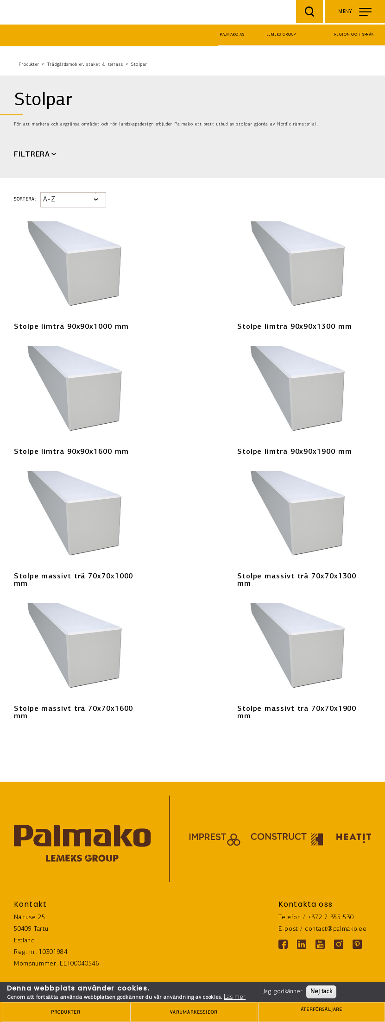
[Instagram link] (338, 944)
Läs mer (235, 997)
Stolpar (139, 64)
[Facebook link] (283, 944)
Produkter (29, 64)
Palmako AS (232, 34)
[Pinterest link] (357, 944)
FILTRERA (32, 154)
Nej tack (321, 991)
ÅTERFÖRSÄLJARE (321, 1013)
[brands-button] (193, 1012)
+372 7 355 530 (331, 917)
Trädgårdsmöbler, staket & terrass (85, 64)
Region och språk (354, 34)
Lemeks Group (281, 34)
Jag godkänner (283, 991)
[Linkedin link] (301, 944)
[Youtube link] (320, 944)
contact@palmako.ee (335, 929)
